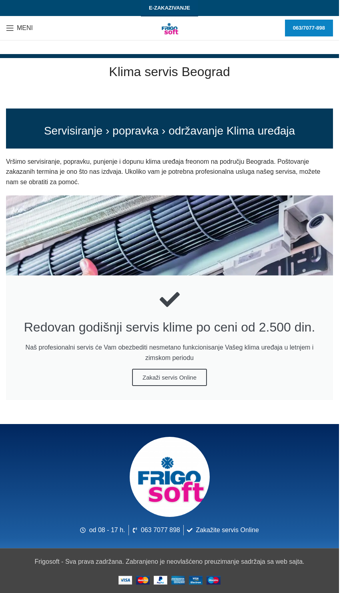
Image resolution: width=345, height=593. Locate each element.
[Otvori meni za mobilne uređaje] (19, 28)
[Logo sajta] (170, 27)
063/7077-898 (309, 28)
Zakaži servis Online (169, 377)
